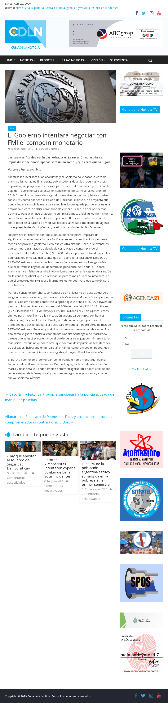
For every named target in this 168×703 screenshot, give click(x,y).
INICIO (11, 60)
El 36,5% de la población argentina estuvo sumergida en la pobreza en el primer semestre (96, 474)
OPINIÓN (97, 60)
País (12, 128)
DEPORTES (47, 60)
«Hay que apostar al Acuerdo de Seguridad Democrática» (21, 462)
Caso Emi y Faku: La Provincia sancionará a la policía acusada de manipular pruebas (59, 397)
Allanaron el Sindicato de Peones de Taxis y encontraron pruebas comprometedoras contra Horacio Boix (58, 419)
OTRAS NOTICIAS (72, 60)
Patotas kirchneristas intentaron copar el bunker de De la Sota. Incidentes (60, 467)
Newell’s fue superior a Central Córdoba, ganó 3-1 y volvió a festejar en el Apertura (67, 8)
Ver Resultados (141, 369)
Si (126, 338)
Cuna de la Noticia (49, 148)
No (127, 344)
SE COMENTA (119, 60)
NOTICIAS (26, 60)
